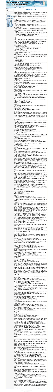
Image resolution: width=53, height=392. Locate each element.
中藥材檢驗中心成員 (9, 21)
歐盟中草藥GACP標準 (10, 25)
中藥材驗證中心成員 (9, 20)
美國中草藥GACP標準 (10, 24)
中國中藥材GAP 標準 (9, 26)
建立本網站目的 (9, 15)
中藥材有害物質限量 (9, 22)
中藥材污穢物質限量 (9, 23)
